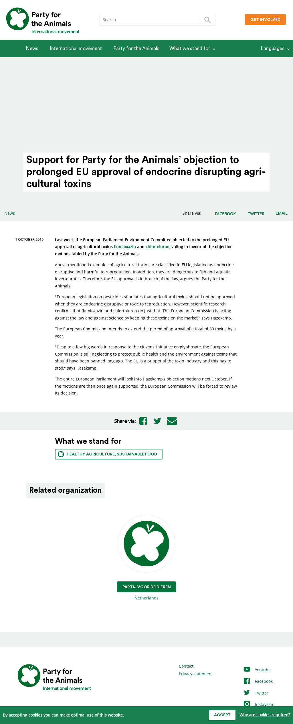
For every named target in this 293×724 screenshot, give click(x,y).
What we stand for (189, 48)
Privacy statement (196, 673)
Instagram (258, 704)
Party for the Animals (136, 48)
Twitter (255, 693)
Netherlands (146, 558)
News (32, 48)
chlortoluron (157, 246)
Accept (222, 715)
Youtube (257, 669)
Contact (186, 666)
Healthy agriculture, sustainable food (107, 454)
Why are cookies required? (264, 714)
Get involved (265, 20)
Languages (272, 48)
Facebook (258, 681)
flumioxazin (125, 246)
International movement (76, 48)
